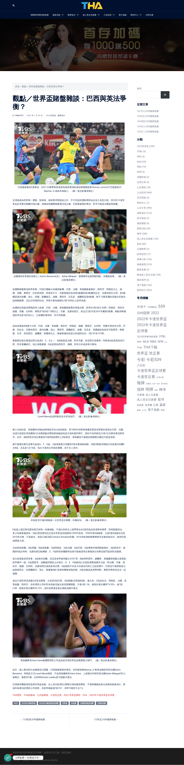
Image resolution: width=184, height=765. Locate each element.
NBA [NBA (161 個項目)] (153, 341)
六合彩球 (107, 15)
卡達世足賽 (101, 703)
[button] (14, 5)
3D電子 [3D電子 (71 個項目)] (141, 306)
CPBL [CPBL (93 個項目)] (162, 336)
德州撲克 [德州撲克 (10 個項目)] (164, 384)
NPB (139, 172)
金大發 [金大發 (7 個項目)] (144, 410)
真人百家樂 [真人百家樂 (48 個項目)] (152, 394)
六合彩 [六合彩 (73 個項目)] (141, 365)
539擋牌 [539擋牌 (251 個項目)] (143, 313)
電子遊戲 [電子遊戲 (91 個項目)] (153, 409)
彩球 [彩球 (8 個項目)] (153, 384)
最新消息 (56, 15)
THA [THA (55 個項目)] (139, 347)
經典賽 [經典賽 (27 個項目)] (140, 405)
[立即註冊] (8, 758)
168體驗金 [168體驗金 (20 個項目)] (152, 307)
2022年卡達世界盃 (28, 703)
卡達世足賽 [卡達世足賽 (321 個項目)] (146, 377)
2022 (16, 703)
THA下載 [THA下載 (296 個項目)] (150, 347)
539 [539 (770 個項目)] (161, 306)
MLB (139, 161)
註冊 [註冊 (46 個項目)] (155, 404)
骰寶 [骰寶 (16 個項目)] (163, 410)
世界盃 (64, 703)
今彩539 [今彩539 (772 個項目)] (153, 359)
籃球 (139, 244)
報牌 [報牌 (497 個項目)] (141, 383)
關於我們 (141, 280)
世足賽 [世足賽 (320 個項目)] (154, 353)
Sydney (54, 760)
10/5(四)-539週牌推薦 (148, 121)
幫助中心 (134, 15)
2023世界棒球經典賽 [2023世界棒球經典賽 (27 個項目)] (147, 336)
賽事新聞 (141, 264)
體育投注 (71, 15)
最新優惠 (141, 223)
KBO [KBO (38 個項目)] (139, 341)
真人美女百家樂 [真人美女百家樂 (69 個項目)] (147, 399)
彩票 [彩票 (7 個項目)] (158, 384)
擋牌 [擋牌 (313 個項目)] (140, 389)
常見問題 (141, 197)
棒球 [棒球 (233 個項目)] (162, 389)
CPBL (139, 151)
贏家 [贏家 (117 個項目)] (163, 405)
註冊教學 (141, 249)
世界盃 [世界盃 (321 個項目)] (142, 353)
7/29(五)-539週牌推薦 (105, 719)
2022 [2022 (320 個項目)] (155, 313)
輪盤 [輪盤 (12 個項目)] (139, 410)
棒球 (139, 233)
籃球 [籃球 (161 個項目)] (161, 399)
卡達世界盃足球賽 (86, 703)
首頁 (17, 86)
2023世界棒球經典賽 (40, 15)
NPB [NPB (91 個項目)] (160, 341)
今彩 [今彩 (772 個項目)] (141, 359)
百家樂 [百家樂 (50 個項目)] (141, 394)
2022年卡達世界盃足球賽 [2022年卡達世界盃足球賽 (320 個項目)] (152, 328)
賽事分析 (141, 259)
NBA (139, 166)
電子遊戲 (123, 15)
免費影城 (141, 177)
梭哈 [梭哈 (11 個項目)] (156, 390)
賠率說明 (141, 254)
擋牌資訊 (141, 213)
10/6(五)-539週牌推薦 (148, 116)
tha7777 (19, 116)
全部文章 (141, 182)
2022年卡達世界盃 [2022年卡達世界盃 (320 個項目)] (152, 319)
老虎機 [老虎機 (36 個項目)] (148, 405)
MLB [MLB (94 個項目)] (146, 341)
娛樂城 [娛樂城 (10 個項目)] (148, 384)
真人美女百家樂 (89, 15)
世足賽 (73, 703)
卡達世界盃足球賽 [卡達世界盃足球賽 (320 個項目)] (151, 370)
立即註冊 (149, 15)
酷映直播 (141, 269)
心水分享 (141, 208)
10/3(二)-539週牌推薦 (148, 131)
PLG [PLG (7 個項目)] (166, 342)
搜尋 (139, 88)
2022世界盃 (51, 116)
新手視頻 (141, 218)
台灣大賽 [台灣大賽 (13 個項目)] (160, 377)
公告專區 (141, 187)
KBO (139, 156)
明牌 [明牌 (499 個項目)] (149, 389)
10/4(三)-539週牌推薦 (148, 126)
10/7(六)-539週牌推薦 (148, 111)
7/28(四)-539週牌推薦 (34, 719)
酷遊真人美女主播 (146, 274)
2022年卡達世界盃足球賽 (48, 703)
